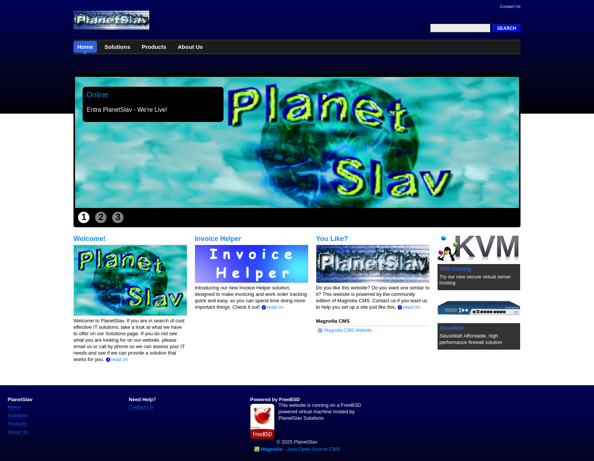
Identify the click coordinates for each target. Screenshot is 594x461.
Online (97, 95)
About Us (18, 432)
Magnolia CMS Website (348, 330)
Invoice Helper (218, 238)
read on (117, 359)
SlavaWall (451, 328)
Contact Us (510, 6)
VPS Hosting (455, 269)
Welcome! (89, 238)
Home (14, 407)
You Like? (332, 238)
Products (17, 424)
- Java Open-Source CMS (300, 449)
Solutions (18, 415)
